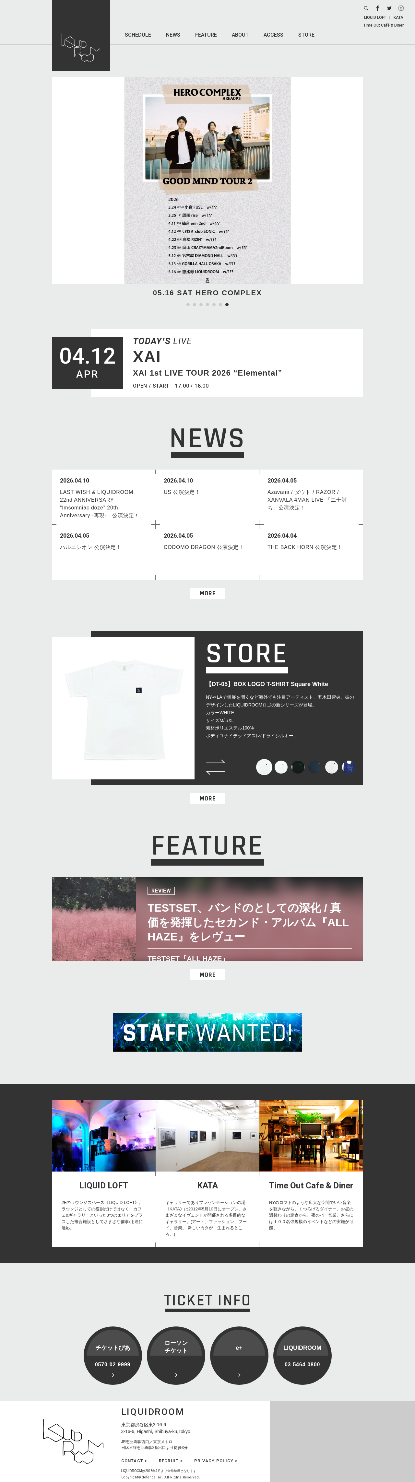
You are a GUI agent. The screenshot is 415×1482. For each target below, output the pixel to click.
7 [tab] (227, 304)
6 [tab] (220, 304)
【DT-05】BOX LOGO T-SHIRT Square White (267, 684)
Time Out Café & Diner (383, 25)
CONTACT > (134, 1460)
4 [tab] (207, 304)
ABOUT (240, 35)
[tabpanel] (207, 187)
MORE (208, 593)
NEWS (173, 35)
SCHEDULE (138, 35)
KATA (398, 17)
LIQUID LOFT (375, 17)
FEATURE (206, 35)
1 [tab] (188, 304)
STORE (306, 35)
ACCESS (273, 35)
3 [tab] (201, 304)
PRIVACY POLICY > (216, 1460)
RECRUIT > (171, 1460)
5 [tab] (214, 304)
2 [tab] (194, 304)
